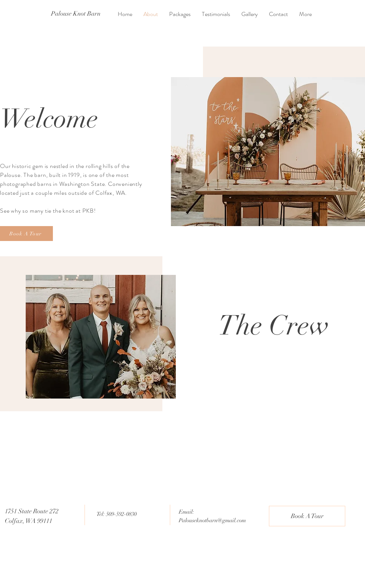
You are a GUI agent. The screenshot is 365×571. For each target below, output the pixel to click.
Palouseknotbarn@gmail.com (212, 520)
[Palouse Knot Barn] (75, 13)
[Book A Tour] (26, 233)
